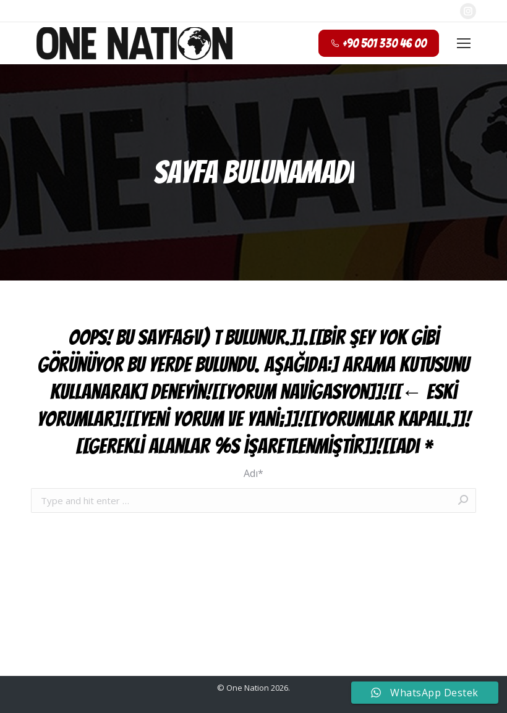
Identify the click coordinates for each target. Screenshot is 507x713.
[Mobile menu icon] (463, 43)
